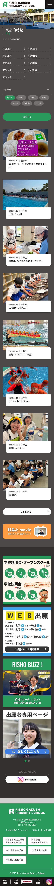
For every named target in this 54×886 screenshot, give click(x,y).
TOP (4, 39)
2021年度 (33, 63)
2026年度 (7, 48)
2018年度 (7, 77)
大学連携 (38, 881)
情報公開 (47, 830)
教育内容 (5, 881)
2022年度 (7, 63)
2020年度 (7, 70)
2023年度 (33, 56)
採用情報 (35, 830)
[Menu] (49, 4)
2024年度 (7, 56)
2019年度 (33, 70)
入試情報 (16, 881)
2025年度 (33, 48)
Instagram (27, 779)
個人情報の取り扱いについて (16, 830)
